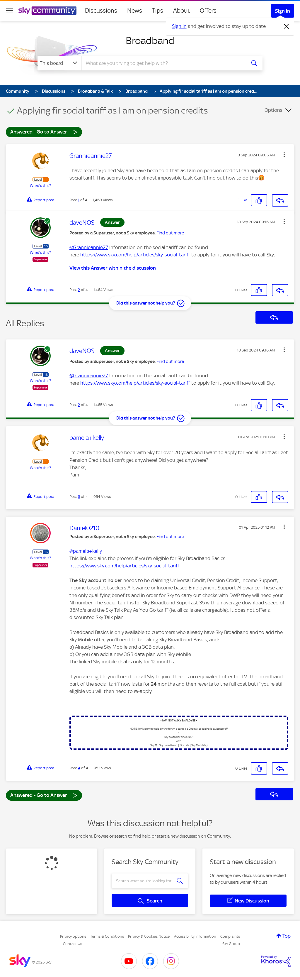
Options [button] (273, 110)
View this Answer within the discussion (112, 268)
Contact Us (72, 943)
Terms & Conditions (107, 936)
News (134, 10)
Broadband (150, 40)
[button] (284, 155)
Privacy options (73, 936)
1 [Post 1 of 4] (78, 200)
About (181, 10)
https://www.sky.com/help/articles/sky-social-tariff (135, 255)
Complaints (230, 936)
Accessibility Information (195, 936)
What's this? (40, 185)
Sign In (282, 11)
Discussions (101, 10)
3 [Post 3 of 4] (79, 496)
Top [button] (286, 936)
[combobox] (162, 63)
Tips (157, 10)
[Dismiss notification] (286, 26)
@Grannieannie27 (88, 247)
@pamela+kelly (85, 551)
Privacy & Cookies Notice (149, 936)
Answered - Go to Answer (44, 131)
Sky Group (231, 943)
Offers (208, 10)
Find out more (170, 233)
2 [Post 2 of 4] (79, 290)
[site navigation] (9, 10)
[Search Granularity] (59, 63)
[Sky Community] (47, 10)
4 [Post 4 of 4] (79, 768)
